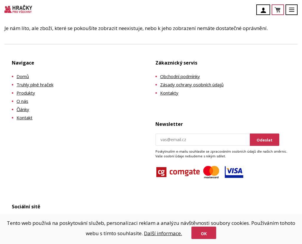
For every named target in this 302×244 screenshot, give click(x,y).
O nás (22, 101)
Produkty (26, 93)
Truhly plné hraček (35, 85)
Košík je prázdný (283, 10)
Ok (204, 233)
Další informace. (163, 233)
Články (23, 109)
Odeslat (265, 140)
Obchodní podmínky (180, 76)
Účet (265, 10)
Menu (295, 12)
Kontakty (169, 93)
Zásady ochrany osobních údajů (192, 85)
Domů (23, 76)
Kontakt (24, 118)
